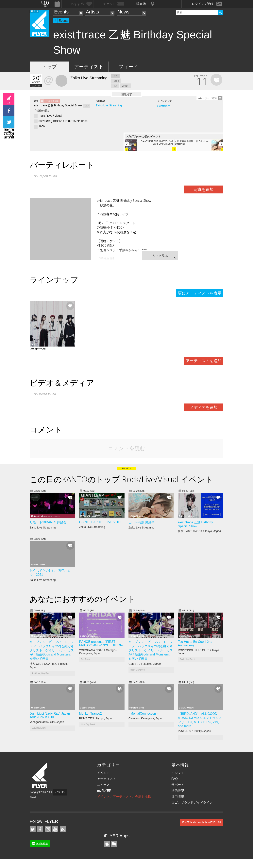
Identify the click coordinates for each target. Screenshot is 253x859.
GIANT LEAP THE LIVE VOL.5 (100, 522)
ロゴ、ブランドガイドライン (191, 802)
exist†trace (164, 106)
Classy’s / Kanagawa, (145, 718)
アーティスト (89, 66)
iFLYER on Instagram (48, 829)
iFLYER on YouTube (55, 829)
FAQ (174, 778)
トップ (49, 66)
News (123, 11)
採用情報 (177, 796)
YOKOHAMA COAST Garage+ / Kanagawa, (98, 652)
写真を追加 (203, 189)
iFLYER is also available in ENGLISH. (201, 822)
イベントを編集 (52, 101)
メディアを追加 (203, 407)
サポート (177, 784)
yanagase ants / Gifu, (47, 722)
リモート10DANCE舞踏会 (48, 522)
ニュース (103, 784)
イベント (103, 773)
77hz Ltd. (60, 792)
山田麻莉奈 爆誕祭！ (143, 522)
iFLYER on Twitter (33, 829)
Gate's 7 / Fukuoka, (144, 663)
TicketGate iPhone (114, 844)
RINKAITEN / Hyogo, (96, 718)
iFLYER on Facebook (40, 829)
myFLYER (104, 790)
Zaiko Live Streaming (109, 105)
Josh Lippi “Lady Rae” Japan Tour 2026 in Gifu (50, 715)
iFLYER (40, 775)
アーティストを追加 (203, 361)
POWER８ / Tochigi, (194, 730)
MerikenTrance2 (90, 713)
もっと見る (160, 256)
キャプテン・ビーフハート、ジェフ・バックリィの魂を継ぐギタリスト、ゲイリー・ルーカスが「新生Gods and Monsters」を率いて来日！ (52, 650)
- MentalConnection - (143, 713)
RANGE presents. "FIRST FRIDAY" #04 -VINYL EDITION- (101, 643)
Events (61, 11)
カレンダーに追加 (207, 98)
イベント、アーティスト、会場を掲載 (124, 796)
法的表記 (177, 790)
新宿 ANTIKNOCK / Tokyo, (199, 531)
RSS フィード (63, 829)
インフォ (177, 773)
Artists (92, 11)
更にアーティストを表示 (199, 293)
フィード (128, 66)
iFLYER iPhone (107, 844)
